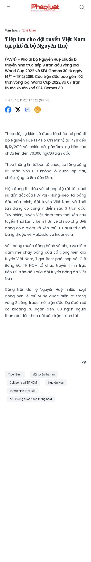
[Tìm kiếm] (82, 7)
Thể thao (29, 30)
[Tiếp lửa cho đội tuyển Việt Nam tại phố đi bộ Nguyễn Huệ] (45, 7)
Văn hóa (11, 30)
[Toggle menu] (9, 6)
